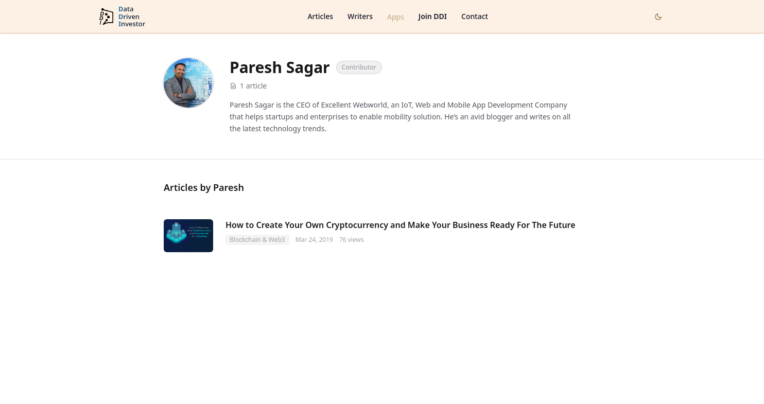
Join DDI (433, 16)
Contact (474, 16)
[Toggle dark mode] (658, 17)
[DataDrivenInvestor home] (121, 16)
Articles (320, 16)
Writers (360, 16)
